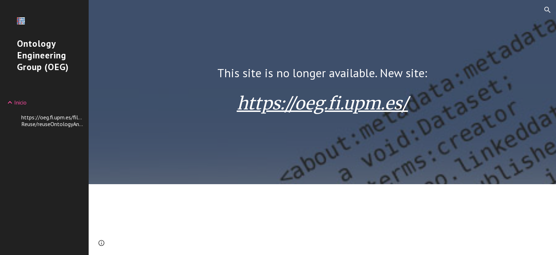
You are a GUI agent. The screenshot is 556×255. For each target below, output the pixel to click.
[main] (322, 73)
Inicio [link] (20, 102)
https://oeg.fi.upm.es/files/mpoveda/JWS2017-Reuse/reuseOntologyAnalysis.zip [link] (52, 121)
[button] (547, 9)
